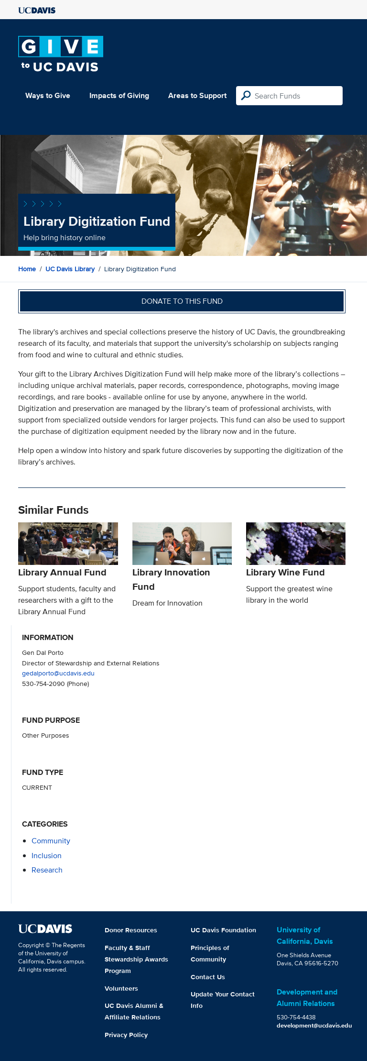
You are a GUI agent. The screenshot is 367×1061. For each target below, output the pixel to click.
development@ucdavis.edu (314, 1025)
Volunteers (121, 988)
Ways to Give (47, 95)
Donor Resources (131, 930)
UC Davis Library (70, 269)
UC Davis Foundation (223, 930)
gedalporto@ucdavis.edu (58, 673)
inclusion (47, 855)
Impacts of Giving (119, 95)
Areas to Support (197, 95)
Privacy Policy (126, 1034)
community (51, 840)
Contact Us (208, 977)
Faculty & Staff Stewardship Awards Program (136, 959)
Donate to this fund (182, 301)
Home (27, 269)
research (47, 869)
